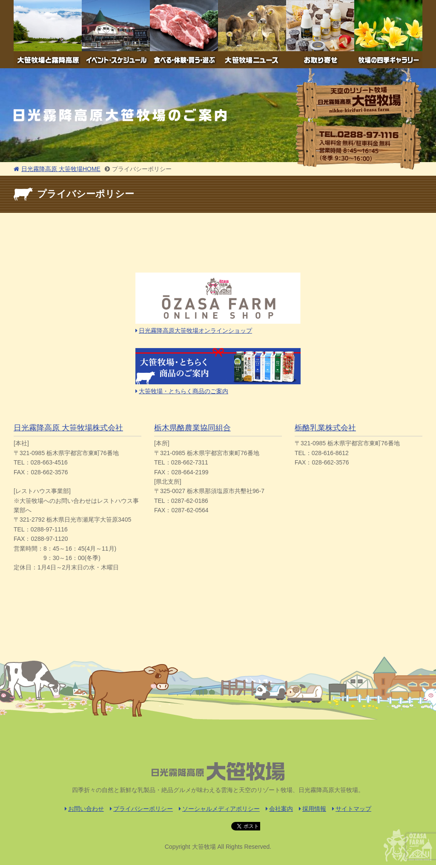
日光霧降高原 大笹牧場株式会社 (68, 428)
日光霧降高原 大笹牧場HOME (57, 168)
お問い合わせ (84, 808)
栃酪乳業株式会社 (325, 428)
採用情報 (312, 808)
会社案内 (279, 808)
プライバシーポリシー (141, 808)
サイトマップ (351, 808)
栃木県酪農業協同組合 (192, 428)
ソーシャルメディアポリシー (219, 808)
